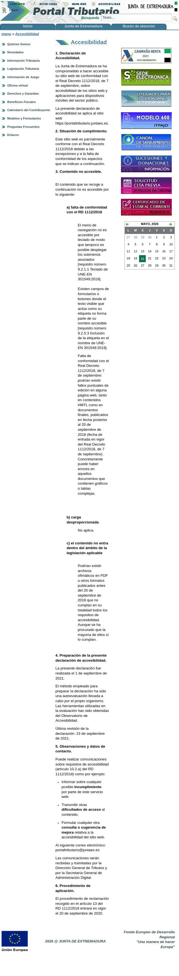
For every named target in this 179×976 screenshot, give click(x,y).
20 (141, 259)
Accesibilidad (27, 34)
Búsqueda (90, 18)
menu (6, 34)
